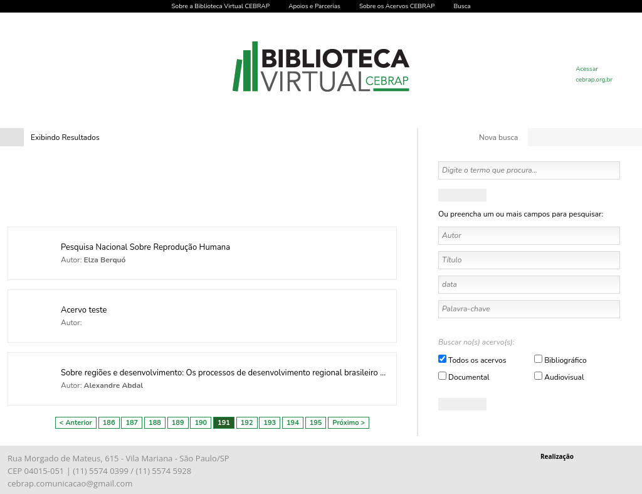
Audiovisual (564, 377)
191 (224, 422)
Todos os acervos (477, 360)
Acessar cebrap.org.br (594, 74)
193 (269, 422)
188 (155, 422)
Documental (468, 377)
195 (316, 422)
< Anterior (76, 422)
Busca (461, 6)
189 (178, 422)
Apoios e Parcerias (314, 6)
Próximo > (348, 422)
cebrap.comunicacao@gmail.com (70, 483)
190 (200, 422)
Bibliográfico (565, 360)
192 (247, 422)
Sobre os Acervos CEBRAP (396, 6)
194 (293, 422)
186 (109, 422)
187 (131, 422)
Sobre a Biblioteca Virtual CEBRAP (220, 6)
